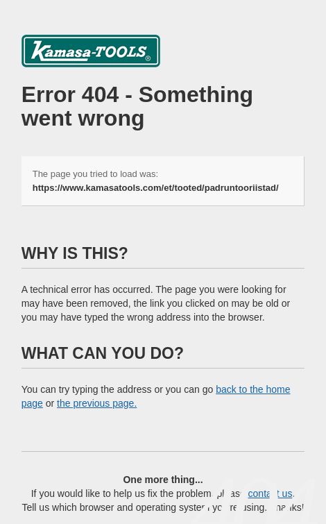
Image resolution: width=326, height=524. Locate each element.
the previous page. (97, 403)
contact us (270, 493)
